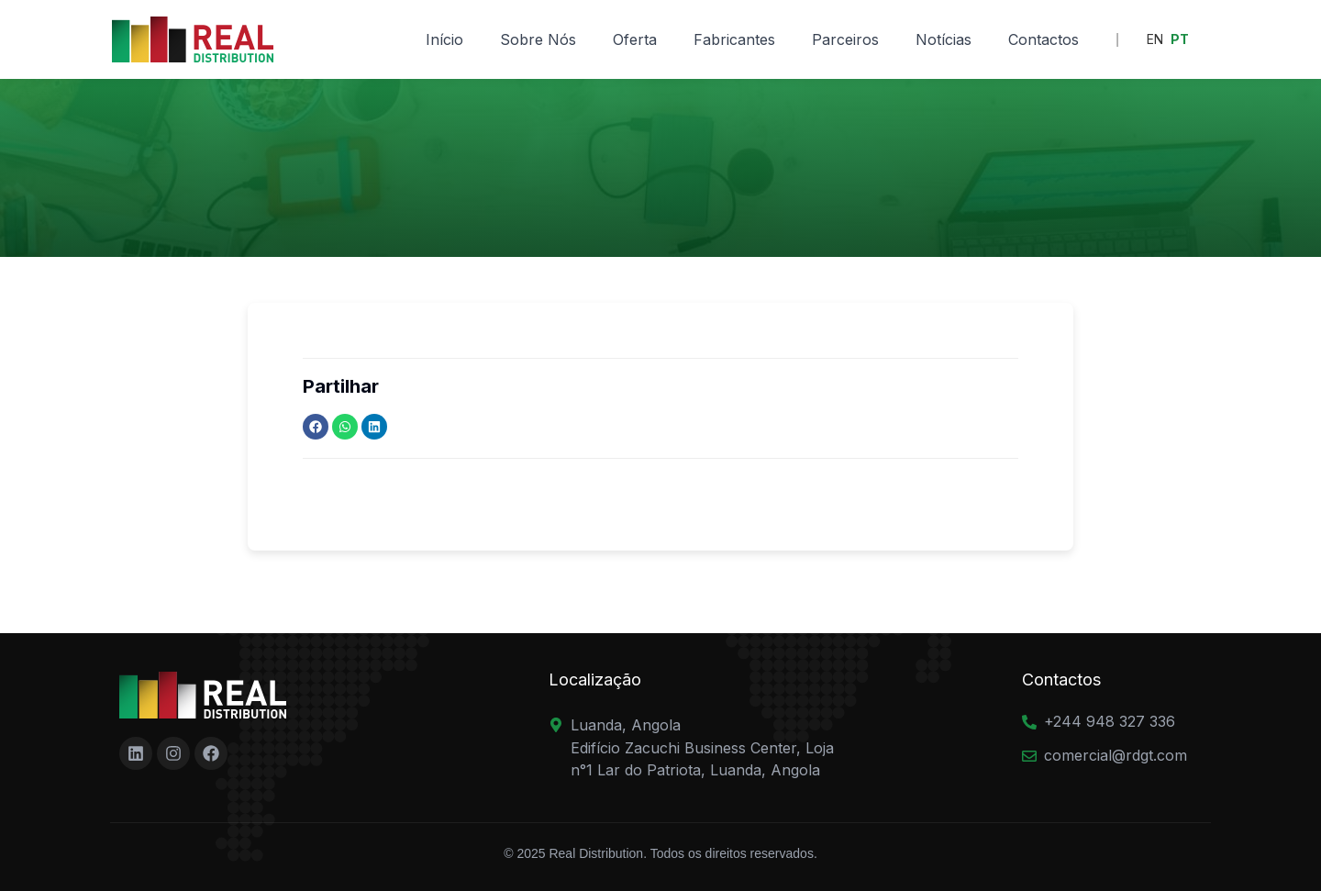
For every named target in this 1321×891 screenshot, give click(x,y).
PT (1180, 39)
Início (444, 39)
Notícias (943, 39)
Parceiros (845, 39)
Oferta (635, 39)
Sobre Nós (538, 39)
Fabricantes (734, 39)
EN (1155, 39)
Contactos (1043, 39)
